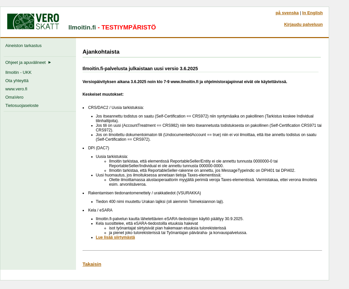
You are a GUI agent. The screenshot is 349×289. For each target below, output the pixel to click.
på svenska (287, 12)
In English (312, 12)
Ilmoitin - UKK (18, 72)
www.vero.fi (16, 88)
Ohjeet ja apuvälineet (28, 62)
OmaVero (14, 97)
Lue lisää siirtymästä (115, 237)
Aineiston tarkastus (24, 45)
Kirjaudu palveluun (303, 24)
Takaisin (92, 264)
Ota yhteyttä (17, 80)
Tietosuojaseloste (21, 105)
